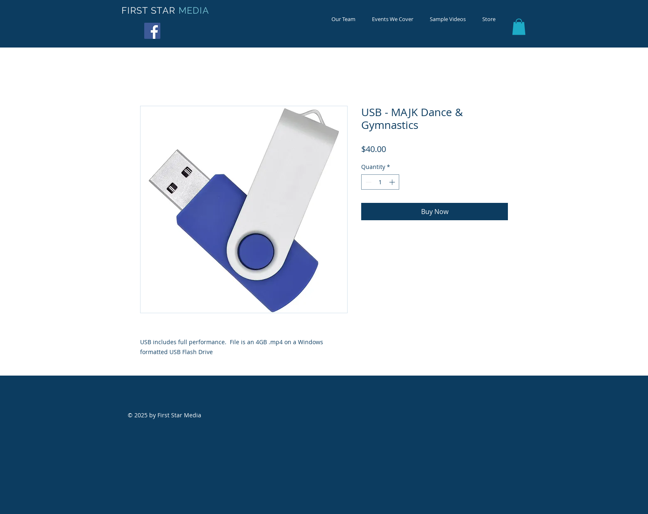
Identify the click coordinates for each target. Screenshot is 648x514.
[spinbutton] (380, 182)
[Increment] (393, 182)
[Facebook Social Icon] (152, 31)
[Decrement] (367, 182)
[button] (519, 27)
